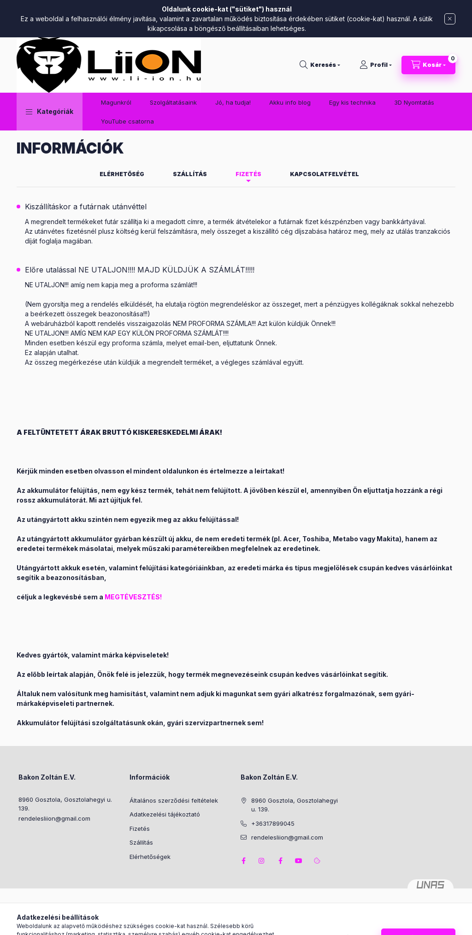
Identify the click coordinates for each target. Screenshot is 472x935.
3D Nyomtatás (414, 102)
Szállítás (141, 842)
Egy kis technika (352, 102)
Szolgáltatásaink (173, 102)
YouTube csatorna (127, 121)
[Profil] (375, 65)
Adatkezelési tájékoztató (165, 814)
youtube (298, 861)
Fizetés (140, 828)
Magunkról (116, 102)
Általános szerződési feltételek (174, 800)
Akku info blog (290, 102)
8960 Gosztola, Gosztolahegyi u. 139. (65, 804)
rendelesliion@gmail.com (54, 818)
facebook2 (280, 861)
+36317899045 (273, 823)
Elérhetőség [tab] (122, 174)
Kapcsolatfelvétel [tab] (324, 174)
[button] (50, 111)
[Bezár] (449, 18)
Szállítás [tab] (190, 174)
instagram (262, 861)
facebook (243, 861)
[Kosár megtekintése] (428, 65)
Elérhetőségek (150, 856)
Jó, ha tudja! (233, 102)
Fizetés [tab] (248, 174)
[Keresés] (320, 65)
